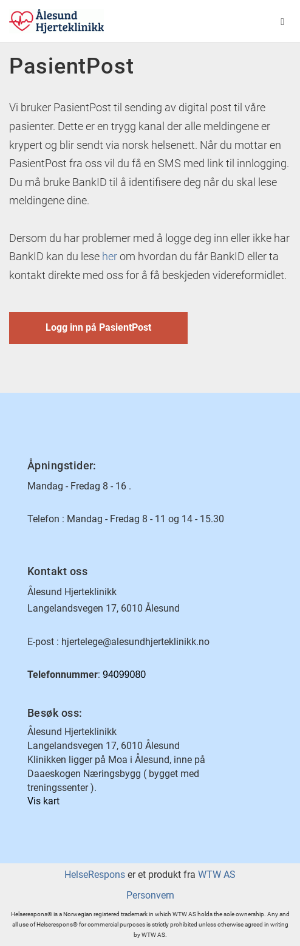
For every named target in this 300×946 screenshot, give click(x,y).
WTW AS (217, 874)
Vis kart (43, 801)
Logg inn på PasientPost (98, 327)
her (109, 256)
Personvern (150, 895)
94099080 (124, 674)
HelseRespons (94, 874)
